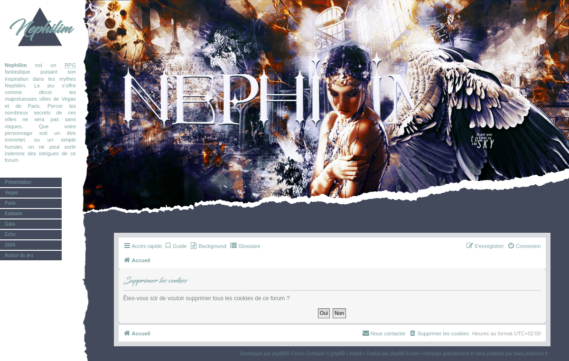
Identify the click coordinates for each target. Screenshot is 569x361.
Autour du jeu (19, 255)
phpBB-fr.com (404, 353)
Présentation (18, 182)
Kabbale (13, 213)
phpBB (279, 353)
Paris (10, 203)
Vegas (11, 192)
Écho (10, 234)
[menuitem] (175, 246)
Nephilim (40, 28)
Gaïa (10, 224)
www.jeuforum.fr (531, 353)
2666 (10, 244)
